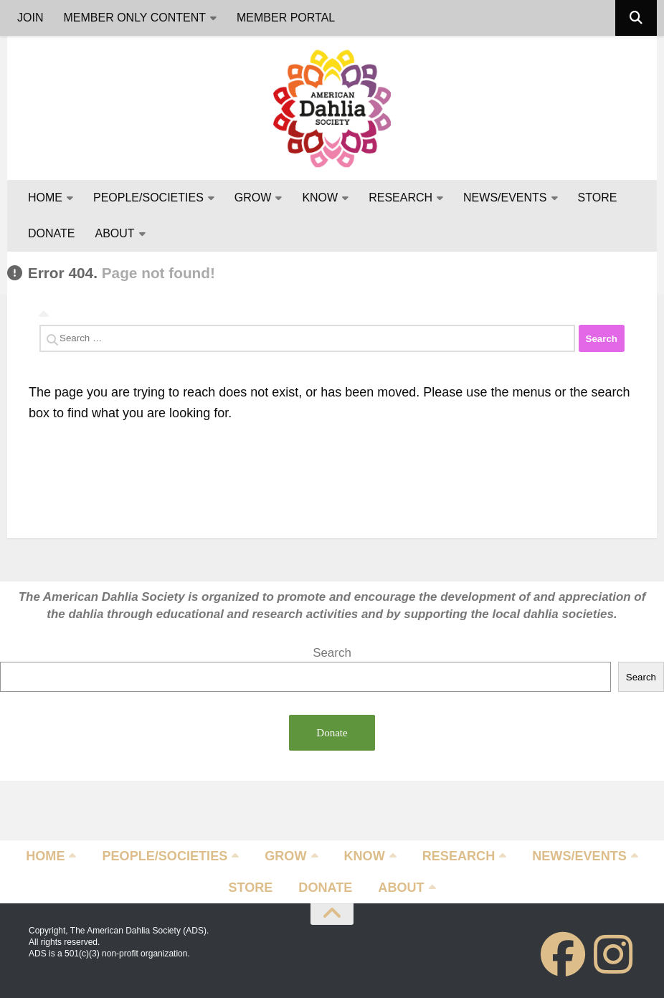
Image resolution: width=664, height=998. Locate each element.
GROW (253, 197)
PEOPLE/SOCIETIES (148, 197)
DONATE (51, 233)
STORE (597, 197)
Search (332, 653)
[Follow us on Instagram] (613, 954)
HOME (45, 197)
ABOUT (114, 233)
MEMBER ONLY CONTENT (134, 17)
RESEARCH (400, 197)
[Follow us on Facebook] (563, 954)
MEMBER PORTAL (286, 17)
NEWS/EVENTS (504, 197)
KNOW (320, 197)
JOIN (30, 17)
